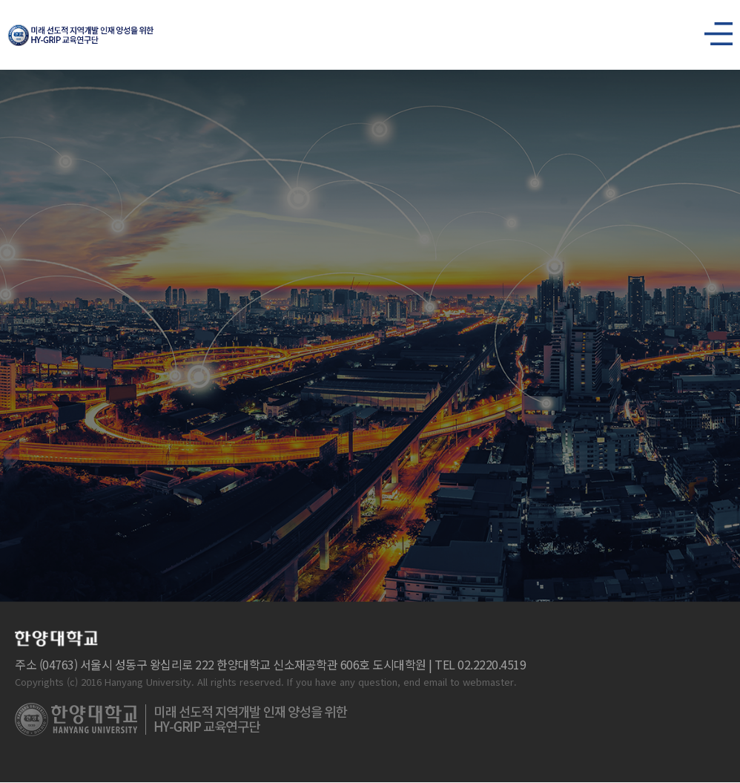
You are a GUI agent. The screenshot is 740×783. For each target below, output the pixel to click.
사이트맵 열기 (713, 30)
